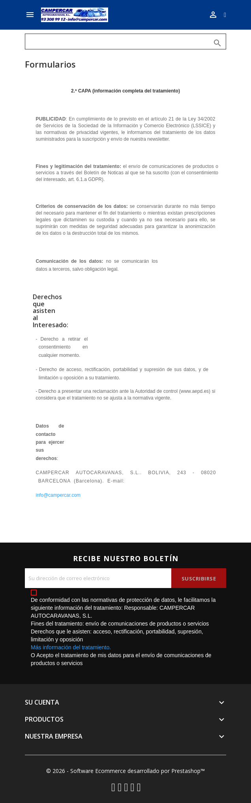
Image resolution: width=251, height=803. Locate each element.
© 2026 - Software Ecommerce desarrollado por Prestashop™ (125, 771)
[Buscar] (125, 41)
